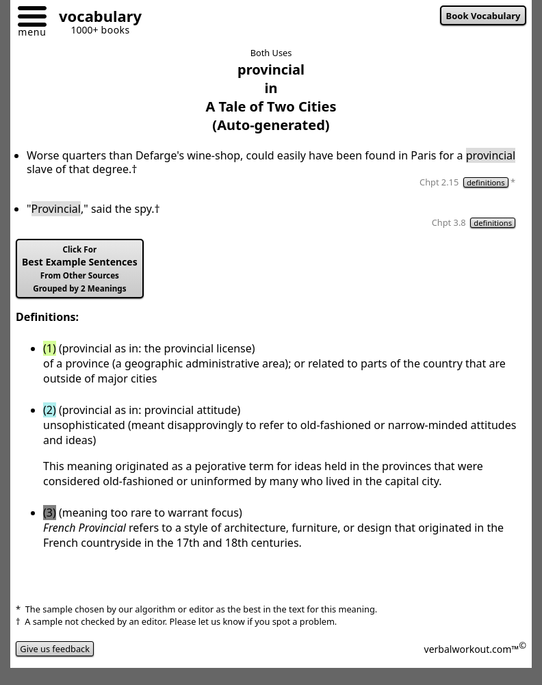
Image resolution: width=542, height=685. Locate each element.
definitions (486, 182)
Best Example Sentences (80, 269)
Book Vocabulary (483, 16)
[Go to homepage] (95, 18)
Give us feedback (55, 649)
